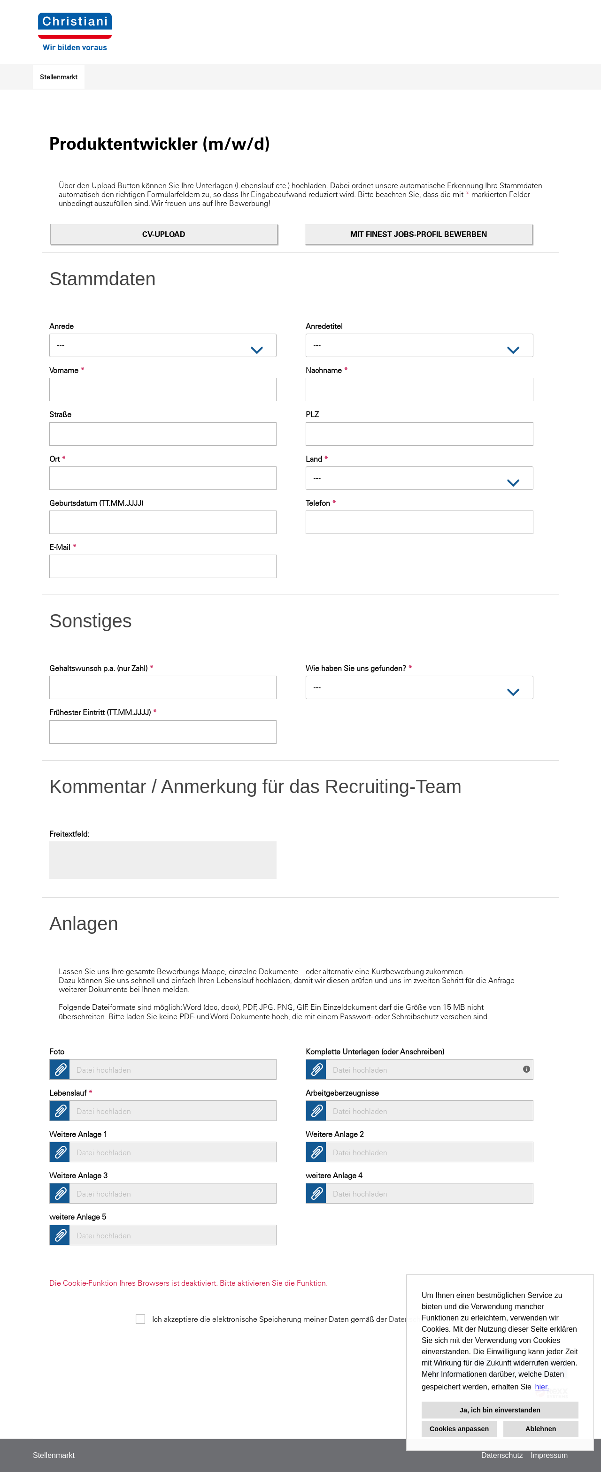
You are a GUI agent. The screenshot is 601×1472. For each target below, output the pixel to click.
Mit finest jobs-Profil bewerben (418, 234)
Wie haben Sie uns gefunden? (359, 668)
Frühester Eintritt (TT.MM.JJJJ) (103, 712)
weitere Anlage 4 (334, 1175)
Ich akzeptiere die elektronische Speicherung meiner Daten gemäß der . (308, 1319)
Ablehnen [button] (540, 1429)
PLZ (312, 414)
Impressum (549, 1455)
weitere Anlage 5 (77, 1216)
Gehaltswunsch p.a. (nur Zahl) (101, 668)
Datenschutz (502, 1455)
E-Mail (63, 547)
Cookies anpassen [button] (459, 1429)
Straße (60, 414)
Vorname (67, 370)
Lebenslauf (70, 1093)
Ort (57, 459)
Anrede (61, 326)
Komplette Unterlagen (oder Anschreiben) (375, 1051)
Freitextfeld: (69, 834)
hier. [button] (542, 1387)
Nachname (327, 370)
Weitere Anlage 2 (335, 1134)
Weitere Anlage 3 (78, 1175)
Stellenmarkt (58, 77)
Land (317, 459)
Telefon (321, 503)
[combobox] (163, 345)
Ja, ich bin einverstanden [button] (500, 1410)
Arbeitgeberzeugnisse (342, 1093)
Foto (56, 1051)
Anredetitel (324, 326)
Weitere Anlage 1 (78, 1134)
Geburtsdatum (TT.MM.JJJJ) (96, 503)
